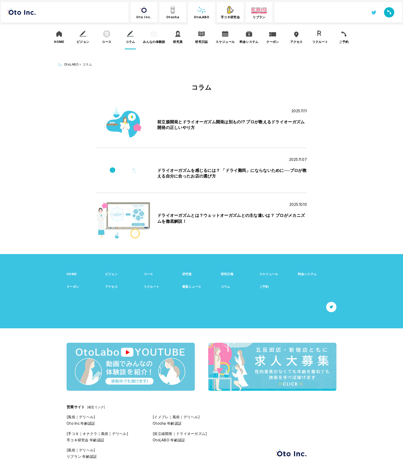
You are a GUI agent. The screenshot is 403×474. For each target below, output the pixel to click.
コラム (225, 287)
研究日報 (227, 274)
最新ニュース (191, 287)
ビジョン (111, 274)
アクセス (111, 287)
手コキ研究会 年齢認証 (85, 440)
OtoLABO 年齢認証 (169, 440)
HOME (72, 274)
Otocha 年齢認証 (167, 423)
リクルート (151, 287)
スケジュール (268, 274)
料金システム (307, 274)
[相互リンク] (96, 407)
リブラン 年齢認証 (82, 456)
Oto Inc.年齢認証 (81, 423)
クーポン (73, 287)
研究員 (187, 274)
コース (148, 274)
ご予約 (264, 287)
